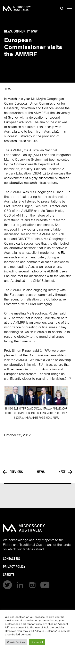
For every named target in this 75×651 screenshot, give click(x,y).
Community (21, 31)
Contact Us (11, 558)
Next (65, 472)
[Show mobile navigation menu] (69, 8)
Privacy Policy (14, 566)
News (41, 472)
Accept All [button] (37, 642)
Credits (8, 574)
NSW (34, 31)
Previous (13, 472)
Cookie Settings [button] (16, 642)
